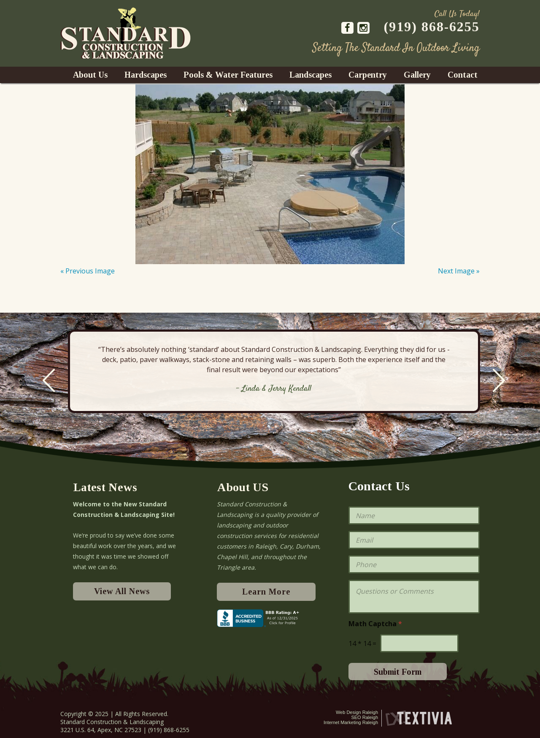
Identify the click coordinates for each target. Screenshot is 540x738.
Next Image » (459, 271)
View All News (122, 591)
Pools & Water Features (228, 74)
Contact (463, 74)
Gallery (417, 74)
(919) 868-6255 (432, 26)
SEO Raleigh (364, 717)
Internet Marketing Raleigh (351, 722)
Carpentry (367, 74)
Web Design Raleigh (357, 712)
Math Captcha (375, 624)
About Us (90, 74)
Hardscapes (145, 74)
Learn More (266, 591)
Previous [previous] (49, 380)
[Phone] (414, 564)
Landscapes (310, 74)
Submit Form (397, 671)
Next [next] (499, 380)
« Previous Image (87, 271)
